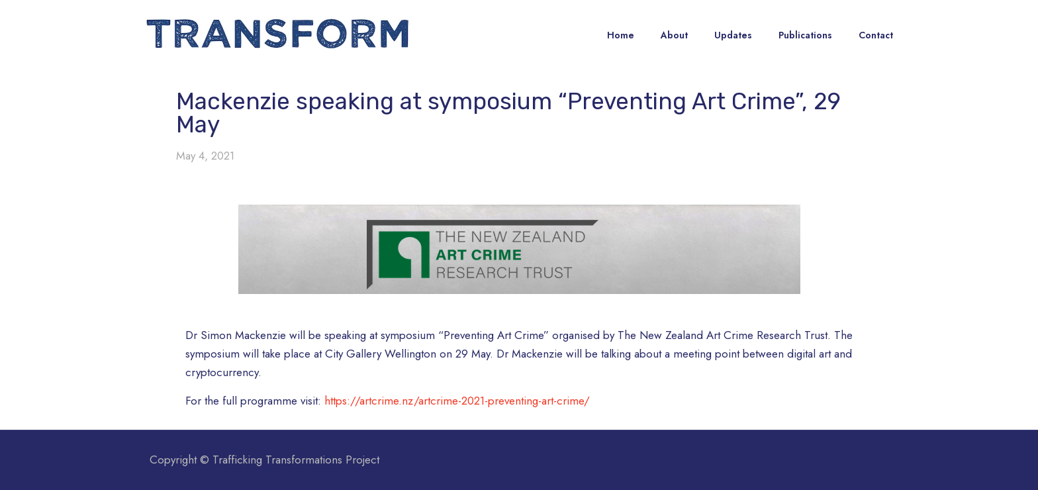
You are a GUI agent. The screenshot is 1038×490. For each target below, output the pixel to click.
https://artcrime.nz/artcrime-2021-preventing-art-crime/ (457, 401)
